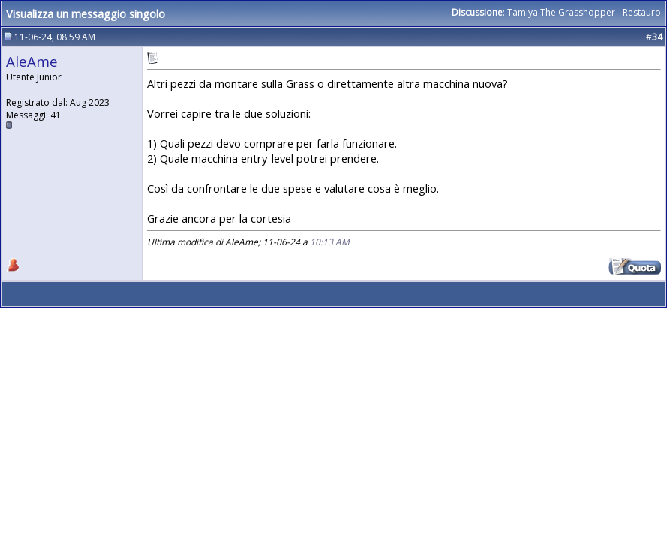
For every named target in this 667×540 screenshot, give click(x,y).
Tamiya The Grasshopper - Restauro (584, 12)
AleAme (32, 61)
